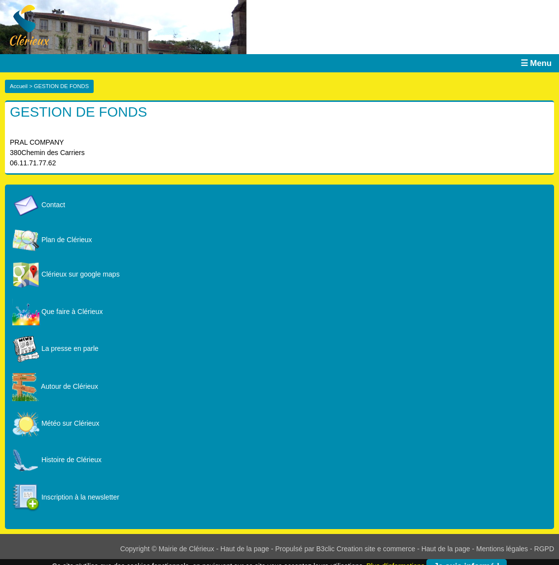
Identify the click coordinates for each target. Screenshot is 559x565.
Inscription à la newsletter (65, 497)
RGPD (544, 549)
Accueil (19, 86)
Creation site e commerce (376, 549)
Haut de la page (244, 549)
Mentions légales (502, 549)
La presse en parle (55, 348)
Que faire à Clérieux (57, 311)
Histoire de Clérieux (57, 460)
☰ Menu (536, 63)
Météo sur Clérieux (55, 423)
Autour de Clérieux (55, 386)
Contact (38, 205)
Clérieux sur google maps (66, 274)
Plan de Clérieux (52, 240)
